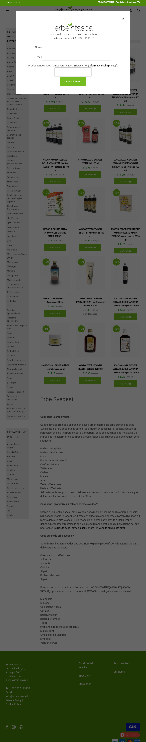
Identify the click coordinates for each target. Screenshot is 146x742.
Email (41, 57)
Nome (41, 47)
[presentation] (73, 72)
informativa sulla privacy (102, 65)
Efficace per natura (14, 3)
